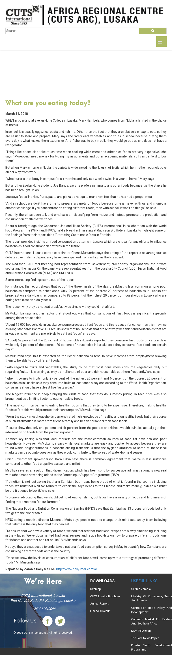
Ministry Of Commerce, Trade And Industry (151, 598)
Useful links (144, 581)
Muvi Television (141, 630)
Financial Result (100, 611)
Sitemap (95, 589)
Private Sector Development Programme (151, 647)
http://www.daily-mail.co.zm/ (76, 569)
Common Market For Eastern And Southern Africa (151, 621)
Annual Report (99, 603)
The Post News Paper (145, 638)
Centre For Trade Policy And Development (151, 610)
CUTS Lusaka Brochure (105, 596)
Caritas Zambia (141, 589)
